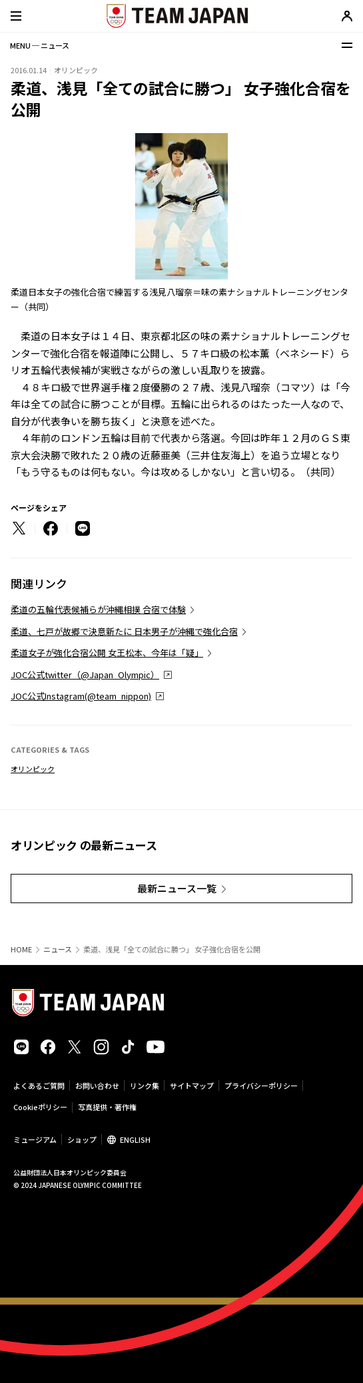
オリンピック (33, 768)
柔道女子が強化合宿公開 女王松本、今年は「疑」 (107, 652)
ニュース (57, 949)
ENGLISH (135, 1139)
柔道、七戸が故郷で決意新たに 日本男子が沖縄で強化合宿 (124, 631)
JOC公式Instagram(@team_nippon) (81, 696)
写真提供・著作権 (107, 1106)
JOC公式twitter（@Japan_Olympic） (85, 674)
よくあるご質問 (39, 1085)
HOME (21, 949)
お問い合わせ (97, 1085)
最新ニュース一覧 (176, 888)
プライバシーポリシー (261, 1085)
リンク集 (144, 1085)
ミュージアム (35, 1139)
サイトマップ (192, 1085)
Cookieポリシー (40, 1106)
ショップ (82, 1139)
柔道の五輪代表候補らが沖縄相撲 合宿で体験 (98, 609)
